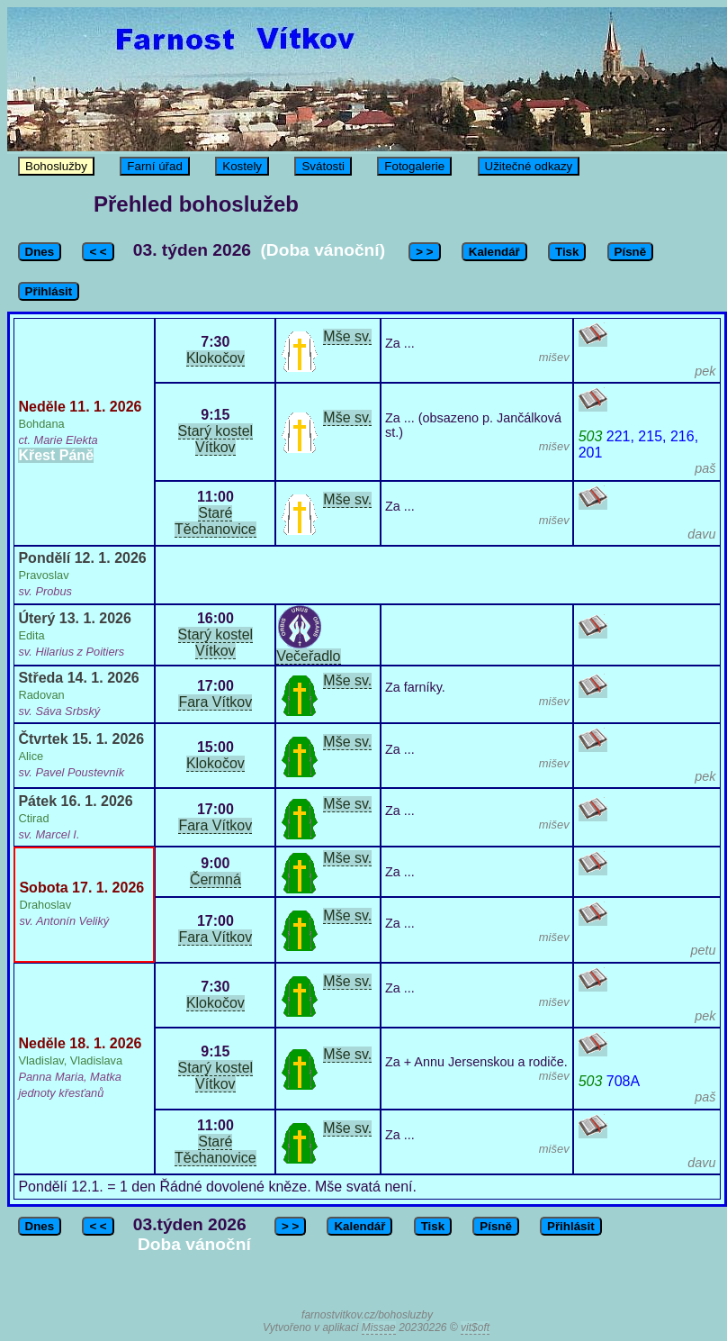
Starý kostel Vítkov (216, 439)
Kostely (242, 166)
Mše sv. (347, 336)
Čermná (215, 879)
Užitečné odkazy (529, 166)
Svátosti (322, 166)
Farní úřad (155, 166)
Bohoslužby (56, 166)
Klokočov (215, 358)
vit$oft (475, 1327)
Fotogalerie (414, 166)
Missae (379, 1327)
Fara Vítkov (215, 702)
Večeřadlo (308, 656)
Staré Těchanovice (215, 521)
